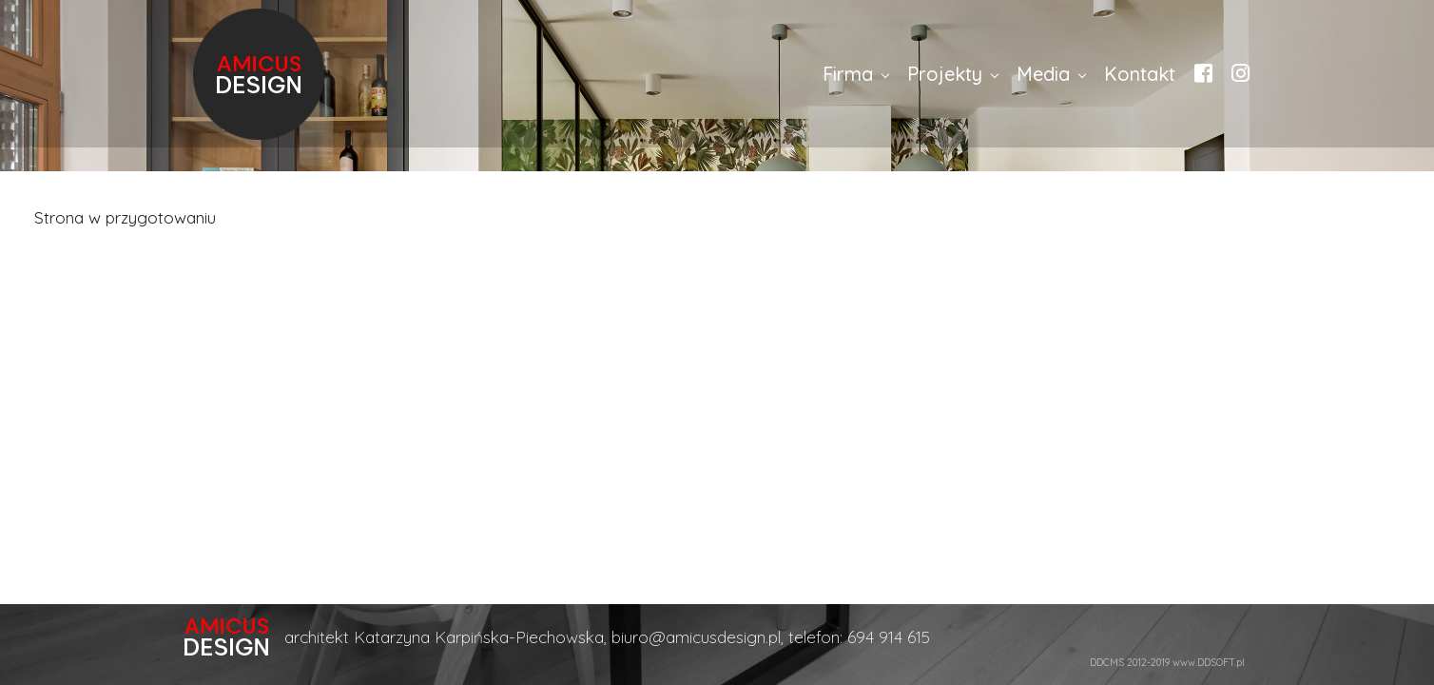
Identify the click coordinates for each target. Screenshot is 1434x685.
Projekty (944, 74)
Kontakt (1139, 74)
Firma (848, 74)
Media (1043, 74)
